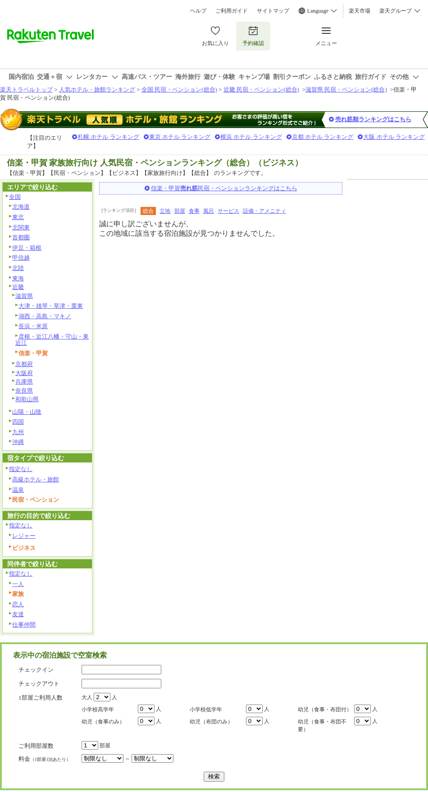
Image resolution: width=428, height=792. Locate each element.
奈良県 (24, 390)
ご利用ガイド (231, 11)
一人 (18, 584)
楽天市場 (359, 11)
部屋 (179, 211)
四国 (18, 421)
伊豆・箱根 (26, 247)
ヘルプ (198, 11)
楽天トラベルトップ (26, 89)
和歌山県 (27, 399)
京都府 (24, 364)
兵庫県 (24, 381)
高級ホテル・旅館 (35, 479)
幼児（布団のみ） (211, 722)
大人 (87, 697)
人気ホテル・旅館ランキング (97, 89)
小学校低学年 (206, 709)
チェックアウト (38, 683)
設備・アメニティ (264, 211)
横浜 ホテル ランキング (251, 136)
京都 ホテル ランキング (323, 136)
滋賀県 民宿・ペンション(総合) (346, 89)
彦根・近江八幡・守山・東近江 (52, 340)
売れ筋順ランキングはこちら (373, 119)
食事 (194, 211)
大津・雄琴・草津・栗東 (50, 305)
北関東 (21, 227)
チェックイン (36, 669)
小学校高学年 (98, 709)
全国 (15, 196)
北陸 (18, 268)
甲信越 (21, 257)
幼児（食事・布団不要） (322, 725)
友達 (18, 614)
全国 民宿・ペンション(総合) (179, 89)
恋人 (18, 604)
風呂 (208, 211)
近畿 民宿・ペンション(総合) (261, 89)
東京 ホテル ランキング (180, 136)
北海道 (21, 206)
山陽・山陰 (26, 411)
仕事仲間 (24, 624)
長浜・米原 (33, 326)
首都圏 (21, 237)
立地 (164, 211)
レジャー (24, 535)
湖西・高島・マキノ (44, 316)
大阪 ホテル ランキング (394, 136)
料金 (44, 758)
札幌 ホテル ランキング (108, 136)
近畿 (18, 287)
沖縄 (18, 442)
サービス (228, 211)
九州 (18, 432)
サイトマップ (273, 11)
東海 (18, 278)
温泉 (18, 489)
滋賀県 (24, 296)
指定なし (20, 469)
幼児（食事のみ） (103, 722)
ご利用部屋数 (36, 745)
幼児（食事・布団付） (325, 709)
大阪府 (24, 373)
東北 (18, 217)
